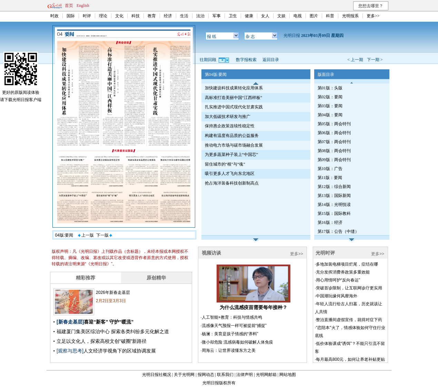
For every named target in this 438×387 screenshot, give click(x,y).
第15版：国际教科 (334, 213)
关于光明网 (184, 374)
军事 (216, 15)
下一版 (104, 235)
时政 (54, 15)
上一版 (86, 235)
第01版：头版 (330, 88)
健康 (249, 15)
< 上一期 (355, 59)
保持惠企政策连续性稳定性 (230, 125)
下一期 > (375, 59)
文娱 (281, 15)
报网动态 (206, 374)
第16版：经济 (330, 222)
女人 (265, 15)
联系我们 (225, 374)
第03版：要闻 (330, 105)
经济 (168, 15)
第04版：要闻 (330, 114)
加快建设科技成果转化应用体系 (234, 88)
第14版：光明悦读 (334, 204)
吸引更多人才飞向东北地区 (230, 173)
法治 (200, 15)
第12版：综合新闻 (334, 186)
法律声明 (244, 374)
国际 (71, 15)
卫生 (233, 15)
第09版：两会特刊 (334, 159)
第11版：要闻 (330, 177)
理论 (103, 15)
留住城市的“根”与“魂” (225, 164)
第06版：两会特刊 (334, 132)
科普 (330, 15)
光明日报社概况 (156, 374)
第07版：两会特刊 (334, 141)
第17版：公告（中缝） (338, 231)
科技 (135, 15)
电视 (297, 15)
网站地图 (287, 374)
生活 (184, 15)
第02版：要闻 (330, 97)
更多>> (373, 15)
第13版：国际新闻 (334, 195)
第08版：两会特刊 (334, 150)
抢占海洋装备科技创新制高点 (232, 183)
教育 (152, 15)
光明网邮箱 (266, 374)
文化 (119, 15)
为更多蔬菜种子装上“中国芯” (231, 154)
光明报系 (350, 15)
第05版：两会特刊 (334, 123)
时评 (87, 15)
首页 (69, 5)
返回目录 (270, 59)
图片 (314, 15)
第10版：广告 (330, 168)
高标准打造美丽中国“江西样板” (233, 97)
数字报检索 (246, 59)
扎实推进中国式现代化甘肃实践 (234, 107)
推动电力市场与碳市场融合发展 (234, 145)
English (83, 5)
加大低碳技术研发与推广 (227, 116)
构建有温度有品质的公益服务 (232, 135)
